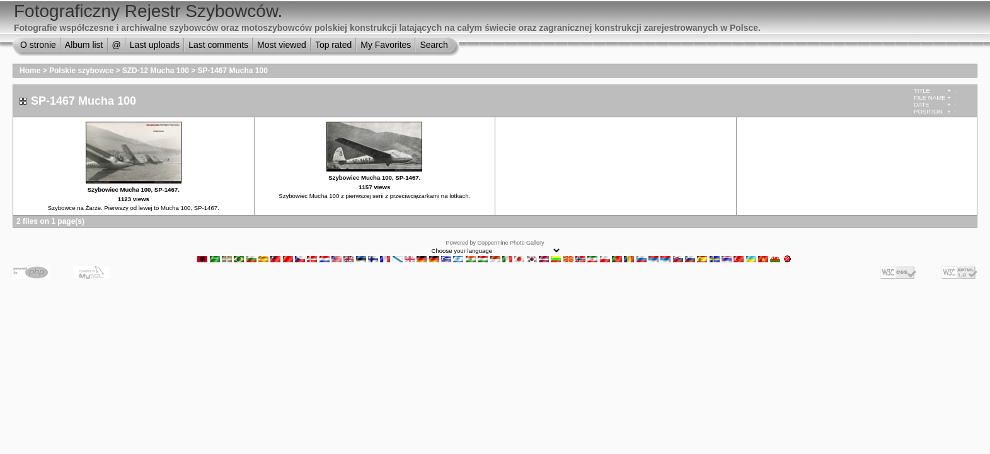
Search (433, 45)
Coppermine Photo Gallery (510, 243)
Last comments (218, 45)
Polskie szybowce (81, 70)
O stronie (38, 45)
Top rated (333, 45)
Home (30, 70)
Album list (84, 45)
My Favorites (385, 45)
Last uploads (155, 45)
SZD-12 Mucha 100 (155, 70)
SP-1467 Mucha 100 (233, 70)
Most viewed (281, 45)
